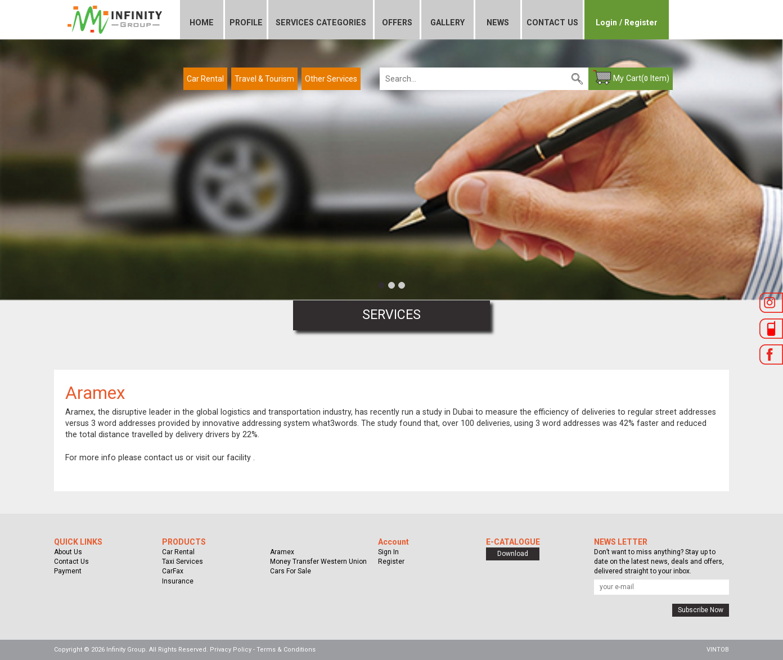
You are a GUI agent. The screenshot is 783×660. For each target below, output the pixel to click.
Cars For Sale (290, 571)
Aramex (282, 552)
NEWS (498, 22)
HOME (202, 22)
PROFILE (246, 22)
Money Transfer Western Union (318, 561)
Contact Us (71, 561)
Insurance (178, 581)
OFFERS (397, 22)
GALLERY (447, 22)
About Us (68, 552)
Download (512, 554)
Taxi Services (182, 561)
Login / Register (627, 22)
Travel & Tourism (264, 78)
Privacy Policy (230, 649)
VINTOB (717, 649)
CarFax (172, 571)
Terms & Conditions (286, 649)
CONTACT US (552, 22)
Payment (68, 571)
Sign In (388, 552)
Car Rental (205, 78)
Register (391, 561)
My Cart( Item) (641, 78)
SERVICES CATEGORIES (321, 22)
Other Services (331, 78)
